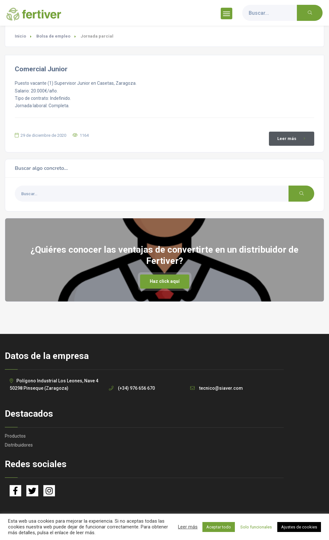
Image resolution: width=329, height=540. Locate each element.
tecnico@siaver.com (221, 388)
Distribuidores (19, 445)
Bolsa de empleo (53, 36)
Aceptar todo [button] (218, 527)
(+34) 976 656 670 (136, 388)
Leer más (292, 138)
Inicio (20, 36)
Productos (15, 436)
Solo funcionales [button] (256, 527)
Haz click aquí (165, 281)
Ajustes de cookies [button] (299, 527)
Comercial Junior (41, 69)
